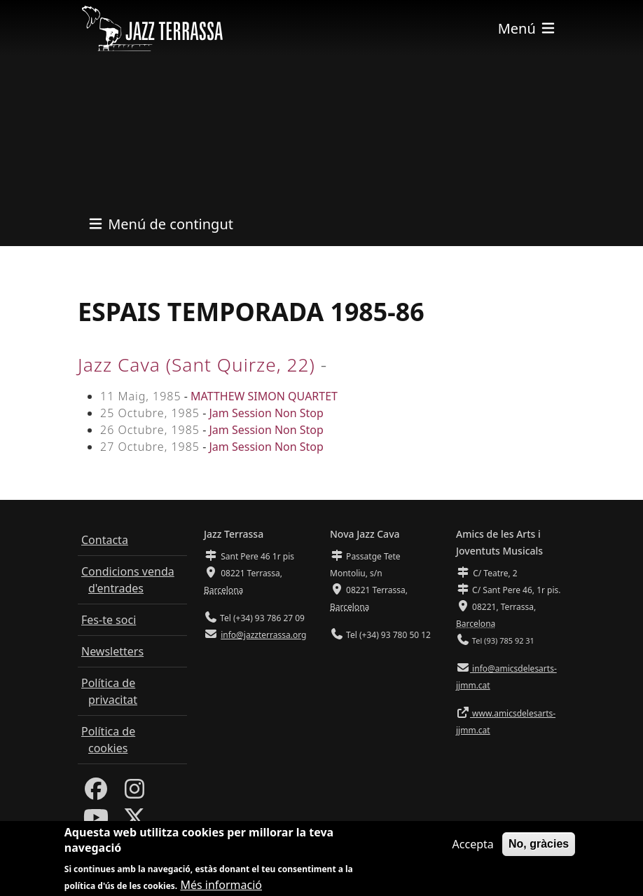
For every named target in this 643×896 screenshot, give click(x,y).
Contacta (104, 540)
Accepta (473, 850)
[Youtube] (96, 821)
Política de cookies (108, 740)
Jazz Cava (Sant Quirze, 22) (196, 364)
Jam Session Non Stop (266, 413)
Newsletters (112, 651)
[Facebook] (96, 793)
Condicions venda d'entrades (127, 580)
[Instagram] (134, 793)
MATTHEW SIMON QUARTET (264, 396)
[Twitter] (134, 821)
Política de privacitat (109, 691)
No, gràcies (539, 850)
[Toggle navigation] (527, 28)
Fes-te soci (108, 619)
